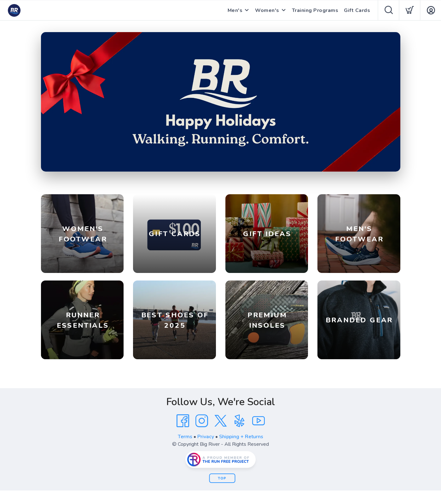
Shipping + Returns (241, 436)
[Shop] (220, 102)
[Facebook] (182, 420)
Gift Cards (357, 10)
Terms (185, 436)
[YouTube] (258, 420)
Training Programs (315, 10)
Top (222, 478)
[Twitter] (220, 420)
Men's (235, 10)
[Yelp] (239, 420)
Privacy (205, 436)
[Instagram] (201, 420)
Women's (267, 10)
